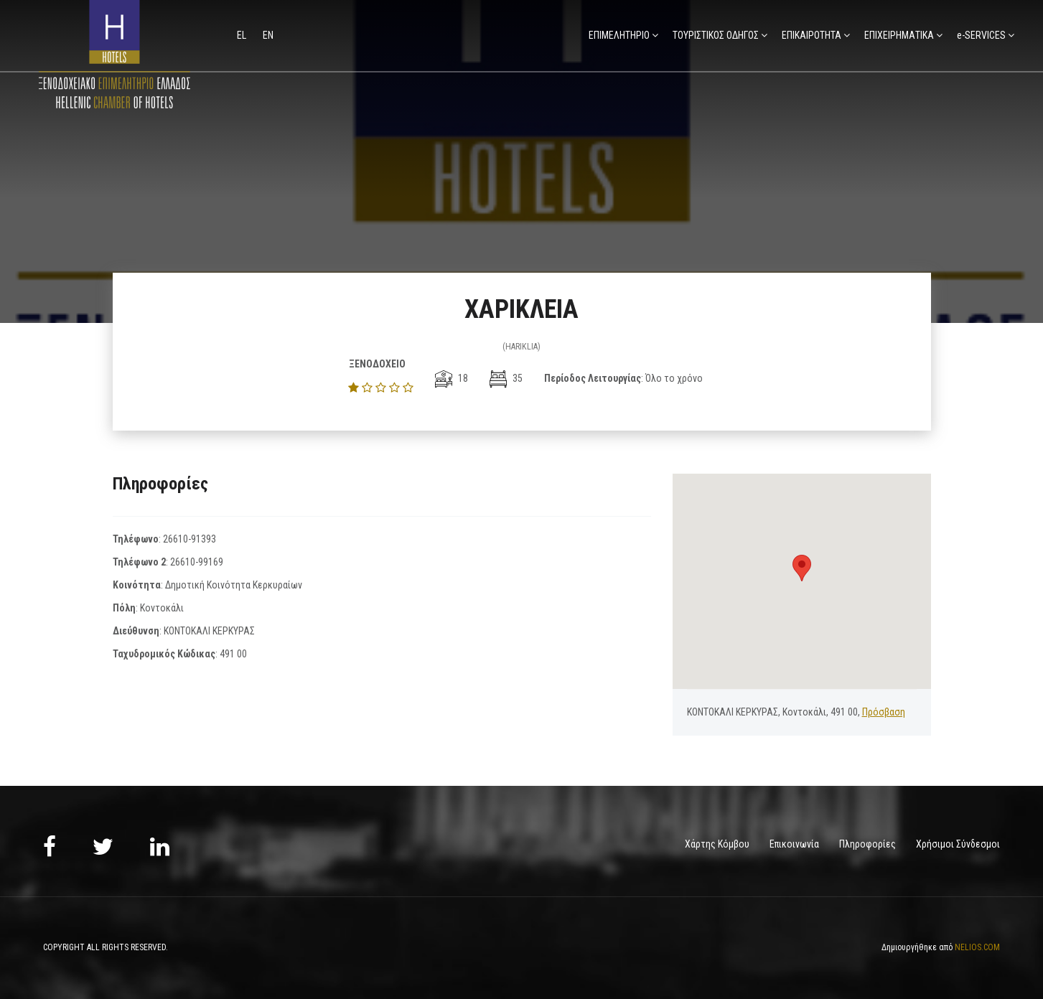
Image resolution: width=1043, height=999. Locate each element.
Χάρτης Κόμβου (717, 844)
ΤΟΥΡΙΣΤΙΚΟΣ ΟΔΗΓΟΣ (716, 35)
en (268, 35)
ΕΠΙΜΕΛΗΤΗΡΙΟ (619, 35)
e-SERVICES (981, 35)
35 (506, 378)
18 (451, 378)
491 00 (233, 654)
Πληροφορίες (867, 844)
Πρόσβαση (883, 712)
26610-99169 (196, 562)
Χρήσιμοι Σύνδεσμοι (958, 844)
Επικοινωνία (794, 844)
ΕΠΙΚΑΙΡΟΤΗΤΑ (811, 35)
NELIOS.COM (977, 947)
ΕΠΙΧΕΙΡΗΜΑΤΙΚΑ (899, 35)
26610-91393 (189, 539)
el (242, 35)
